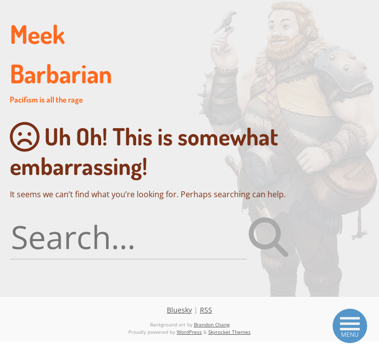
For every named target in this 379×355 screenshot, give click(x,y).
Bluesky (179, 310)
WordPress (189, 331)
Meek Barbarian (79, 61)
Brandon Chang (211, 324)
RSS (206, 310)
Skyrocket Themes (229, 331)
